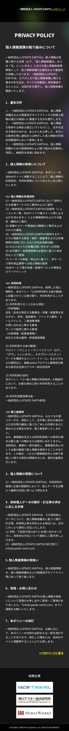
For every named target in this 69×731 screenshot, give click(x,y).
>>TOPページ (58, 9)
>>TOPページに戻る (51, 653)
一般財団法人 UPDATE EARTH (34, 9)
